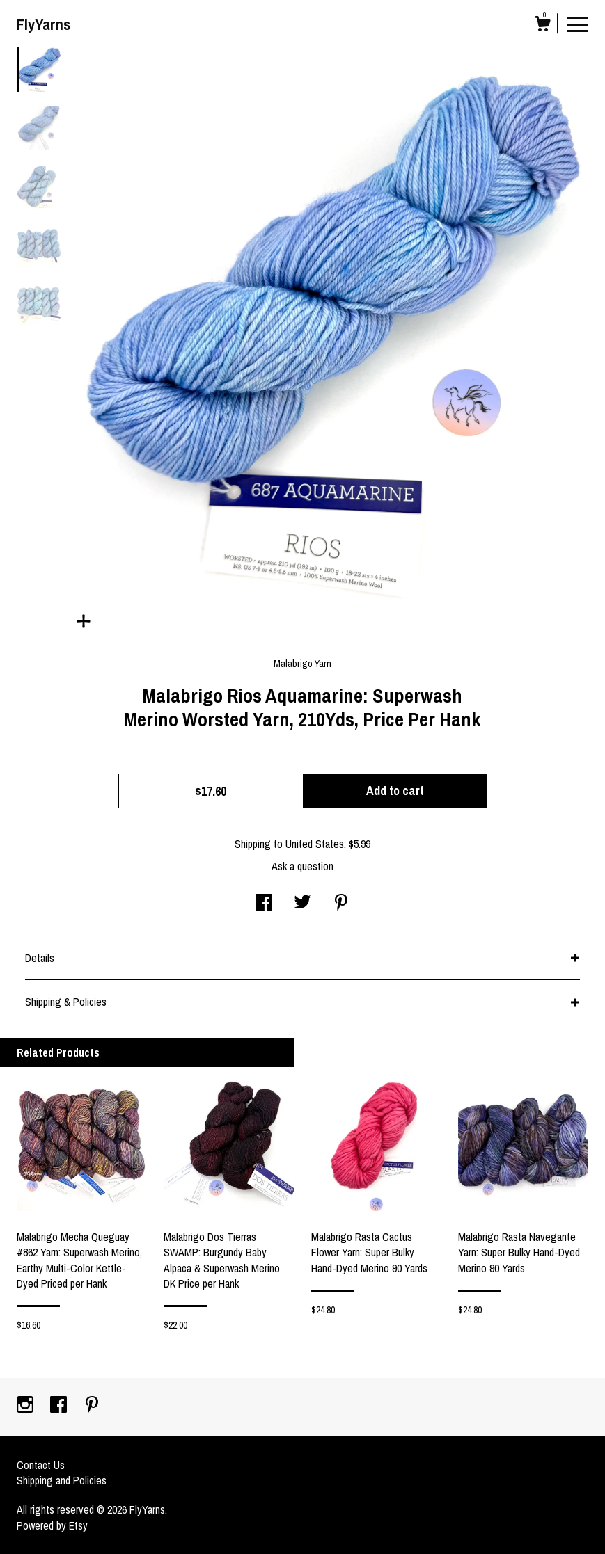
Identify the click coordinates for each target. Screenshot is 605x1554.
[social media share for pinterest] (341, 903)
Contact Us (41, 1465)
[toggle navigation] (577, 23)
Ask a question (302, 866)
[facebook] (60, 1405)
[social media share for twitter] (302, 903)
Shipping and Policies (62, 1480)
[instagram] (26, 1405)
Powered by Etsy (52, 1525)
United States (314, 843)
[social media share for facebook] (264, 903)
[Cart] (542, 25)
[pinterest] (92, 1405)
